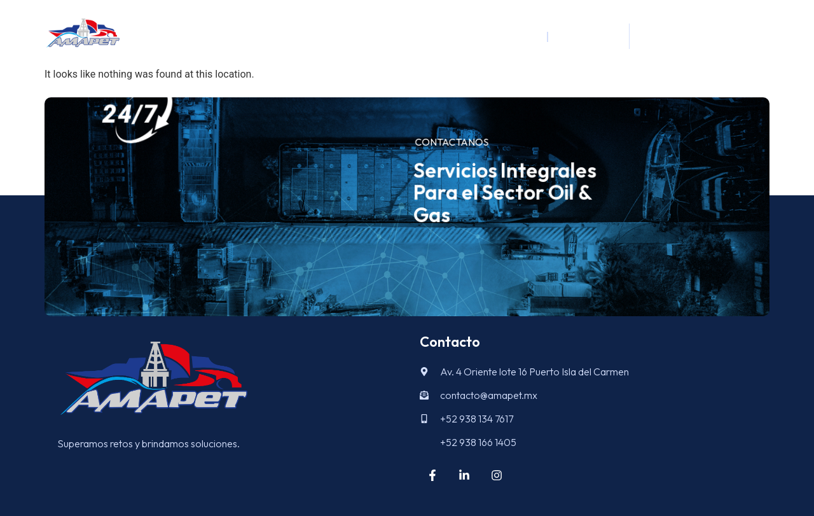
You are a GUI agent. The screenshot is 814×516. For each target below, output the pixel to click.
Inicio (521, 36)
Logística (583, 36)
